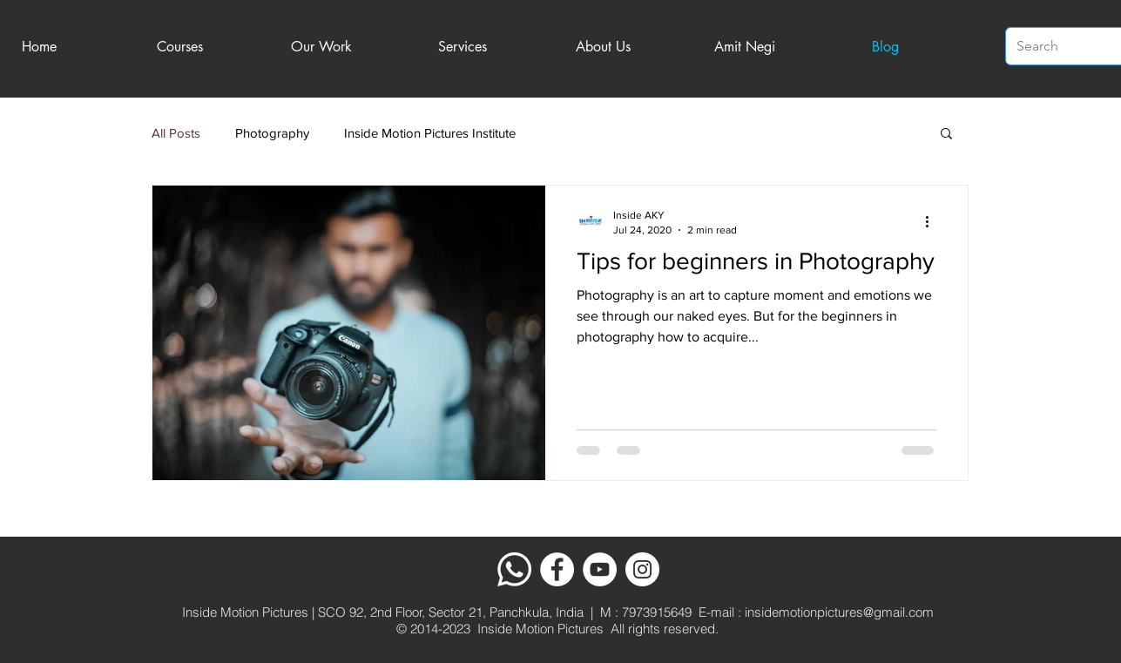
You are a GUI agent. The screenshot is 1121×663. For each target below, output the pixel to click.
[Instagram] (642, 569)
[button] (946, 134)
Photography (272, 132)
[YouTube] (600, 569)
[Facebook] (557, 569)
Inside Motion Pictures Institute (430, 132)
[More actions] (933, 221)
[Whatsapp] (514, 569)
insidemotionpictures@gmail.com (839, 612)
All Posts (176, 132)
